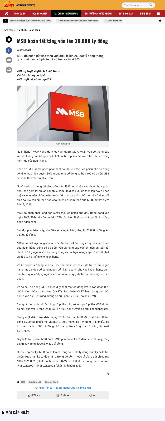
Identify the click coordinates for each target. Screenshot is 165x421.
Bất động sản (126, 13)
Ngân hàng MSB (35, 382)
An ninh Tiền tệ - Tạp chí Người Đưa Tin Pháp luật (63, 387)
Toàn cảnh (19, 13)
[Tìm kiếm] (151, 5)
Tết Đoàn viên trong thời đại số (31, 75)
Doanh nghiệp (39, 13)
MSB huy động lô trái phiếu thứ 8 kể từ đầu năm (39, 71)
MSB (23, 382)
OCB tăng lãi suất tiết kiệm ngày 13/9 (34, 79)
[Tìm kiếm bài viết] (138, 5)
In (92, 395)
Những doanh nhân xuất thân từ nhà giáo (79, 21)
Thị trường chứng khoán (98, 13)
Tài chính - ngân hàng (66, 13)
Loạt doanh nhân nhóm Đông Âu (123, 21)
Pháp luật (145, 13)
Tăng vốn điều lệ (51, 382)
